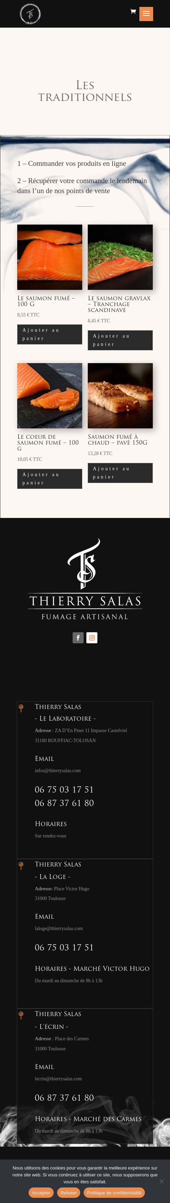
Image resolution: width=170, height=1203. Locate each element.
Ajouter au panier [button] (41, 334)
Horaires (51, 824)
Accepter (41, 1192)
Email (44, 759)
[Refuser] (161, 1181)
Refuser (69, 1192)
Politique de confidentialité (114, 1192)
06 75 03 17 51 (64, 790)
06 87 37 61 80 (64, 804)
